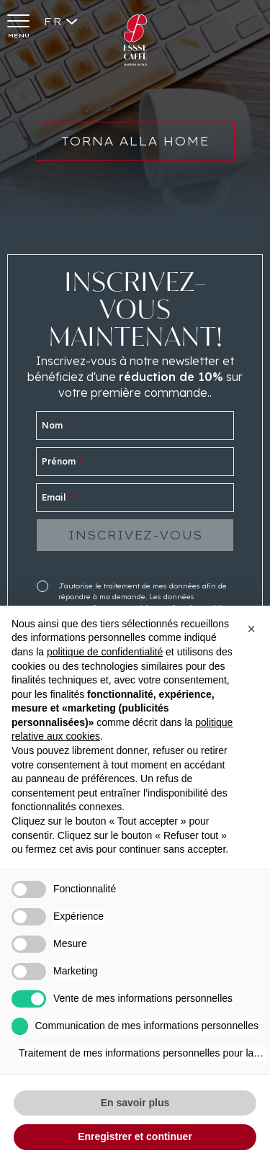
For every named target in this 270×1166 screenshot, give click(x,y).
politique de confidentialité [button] (105, 652)
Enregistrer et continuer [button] (135, 1136)
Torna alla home (135, 149)
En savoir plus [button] (135, 1102)
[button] (251, 628)
